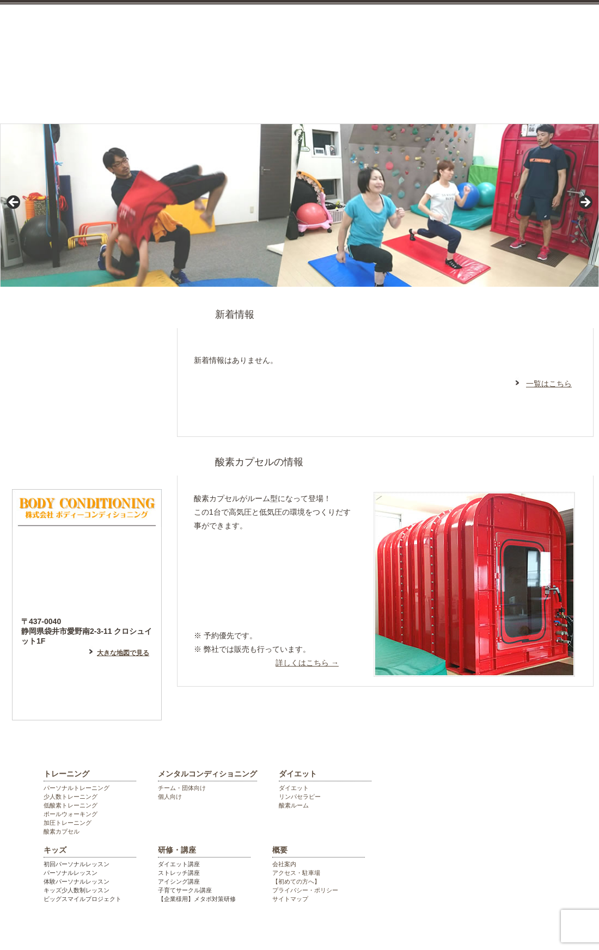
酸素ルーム (294, 805)
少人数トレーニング (70, 796)
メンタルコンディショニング (222, 94)
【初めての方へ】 (296, 881)
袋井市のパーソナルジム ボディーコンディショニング (199, 27)
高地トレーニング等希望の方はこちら (271, 604)
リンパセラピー (300, 796)
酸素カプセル (62, 831)
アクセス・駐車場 (296, 872)
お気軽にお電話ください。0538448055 (539, 45)
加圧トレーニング (67, 822)
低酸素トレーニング (70, 805)
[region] (299, 205)
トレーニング (115, 94)
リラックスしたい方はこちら (271, 561)
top (34, 94)
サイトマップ (290, 899)
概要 (280, 850)
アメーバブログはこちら (87, 369)
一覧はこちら (549, 383)
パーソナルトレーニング (76, 788)
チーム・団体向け (182, 788)
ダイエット (328, 94)
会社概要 (567, 94)
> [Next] (585, 203)
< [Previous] (14, 203)
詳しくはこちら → (307, 662)
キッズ (411, 94)
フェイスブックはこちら (87, 416)
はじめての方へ (87, 323)
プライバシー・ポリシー (305, 890)
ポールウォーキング (70, 814)
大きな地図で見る (123, 653)
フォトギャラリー (87, 462)
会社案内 (284, 864)
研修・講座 (491, 94)
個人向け (170, 796)
